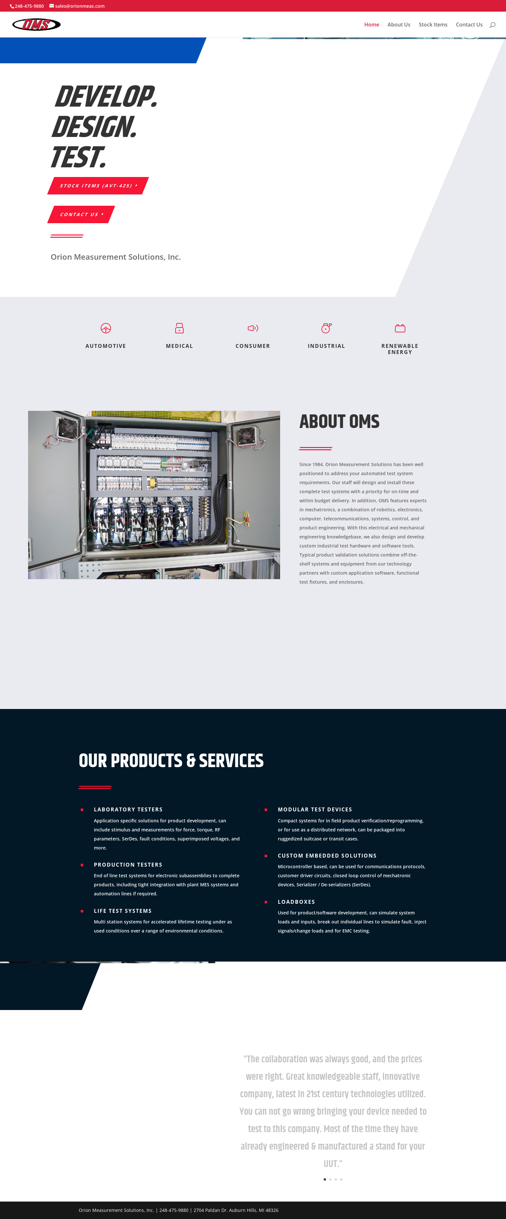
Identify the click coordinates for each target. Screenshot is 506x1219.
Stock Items (433, 25)
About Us (399, 25)
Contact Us (469, 25)
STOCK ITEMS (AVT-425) (96, 185)
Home (371, 25)
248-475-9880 (29, 6)
